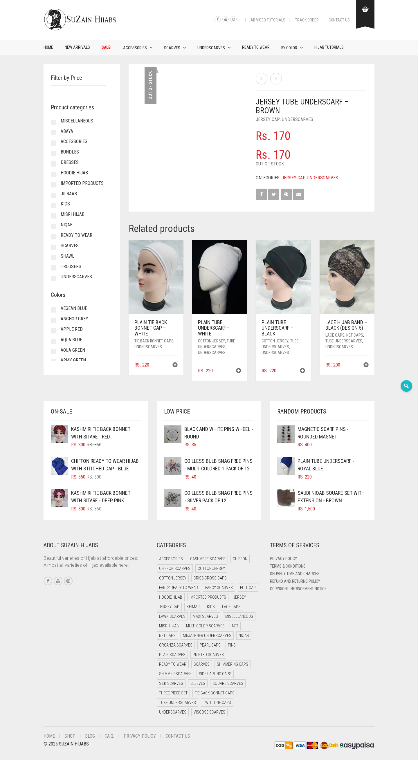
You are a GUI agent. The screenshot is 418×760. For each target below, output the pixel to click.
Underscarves (211, 48)
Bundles (70, 152)
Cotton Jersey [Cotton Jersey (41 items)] (211, 568)
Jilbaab (69, 193)
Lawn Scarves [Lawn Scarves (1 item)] (172, 616)
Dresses (70, 162)
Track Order (307, 20)
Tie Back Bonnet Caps (154, 341)
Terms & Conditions (288, 566)
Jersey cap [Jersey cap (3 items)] (169, 606)
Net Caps (354, 335)
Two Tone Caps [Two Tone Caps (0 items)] (217, 702)
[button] (175, 365)
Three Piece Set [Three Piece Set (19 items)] (173, 693)
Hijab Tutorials (329, 47)
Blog (90, 736)
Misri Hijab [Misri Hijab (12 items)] (169, 626)
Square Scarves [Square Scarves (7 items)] (227, 683)
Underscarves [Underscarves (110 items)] (172, 712)
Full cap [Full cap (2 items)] (248, 587)
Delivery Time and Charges (295, 573)
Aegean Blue (74, 308)
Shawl (67, 256)
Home (48, 47)
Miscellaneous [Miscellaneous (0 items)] (239, 616)
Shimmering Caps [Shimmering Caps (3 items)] (232, 664)
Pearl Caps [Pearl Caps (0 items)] (210, 645)
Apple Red (72, 329)
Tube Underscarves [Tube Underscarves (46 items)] (177, 702)
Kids (65, 204)
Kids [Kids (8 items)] (211, 606)
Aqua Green (73, 350)
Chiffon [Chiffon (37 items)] (240, 559)
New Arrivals (77, 47)
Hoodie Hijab (74, 173)
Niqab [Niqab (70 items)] (244, 635)
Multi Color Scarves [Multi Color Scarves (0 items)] (205, 626)
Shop (69, 736)
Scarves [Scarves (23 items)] (202, 664)
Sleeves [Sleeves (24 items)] (197, 683)
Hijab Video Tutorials (265, 20)
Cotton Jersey (211, 341)
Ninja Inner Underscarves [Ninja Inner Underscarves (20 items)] (207, 635)
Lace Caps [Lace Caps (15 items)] (231, 606)
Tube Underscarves (343, 341)
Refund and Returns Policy (295, 581)
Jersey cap (268, 119)
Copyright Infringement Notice (298, 588)
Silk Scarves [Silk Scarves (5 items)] (171, 683)
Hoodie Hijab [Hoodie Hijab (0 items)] (170, 597)
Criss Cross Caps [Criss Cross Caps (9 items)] (210, 578)
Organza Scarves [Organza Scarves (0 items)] (175, 645)
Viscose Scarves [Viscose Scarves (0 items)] (209, 712)
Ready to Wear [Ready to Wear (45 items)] (172, 664)
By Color (289, 48)
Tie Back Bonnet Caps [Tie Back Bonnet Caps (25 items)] (215, 693)
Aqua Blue (71, 339)
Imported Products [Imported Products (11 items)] (208, 597)
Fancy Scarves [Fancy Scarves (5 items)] (219, 587)
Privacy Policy (283, 558)
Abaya (67, 131)
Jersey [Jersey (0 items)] (239, 597)
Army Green (73, 360)
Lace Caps (335, 335)
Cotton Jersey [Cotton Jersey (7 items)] (172, 578)
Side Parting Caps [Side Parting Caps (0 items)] (215, 673)
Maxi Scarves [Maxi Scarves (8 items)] (205, 616)
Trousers (71, 266)
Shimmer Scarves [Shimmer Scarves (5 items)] (175, 673)
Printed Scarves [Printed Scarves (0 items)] (208, 654)
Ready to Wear (256, 47)
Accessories (135, 48)
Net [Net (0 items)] (235, 626)
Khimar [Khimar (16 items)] (193, 606)
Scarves (172, 48)
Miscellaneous (77, 121)
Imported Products (82, 183)
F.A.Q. (109, 736)
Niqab (67, 225)
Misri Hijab (72, 214)
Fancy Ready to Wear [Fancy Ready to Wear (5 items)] (178, 587)
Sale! (106, 47)
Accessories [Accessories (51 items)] (171, 559)
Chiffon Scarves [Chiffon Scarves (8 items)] (174, 568)
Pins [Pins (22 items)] (232, 645)
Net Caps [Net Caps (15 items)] (167, 635)
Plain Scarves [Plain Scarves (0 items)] (172, 654)
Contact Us (339, 20)
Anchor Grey (74, 319)
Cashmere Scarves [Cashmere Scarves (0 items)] (208, 559)
